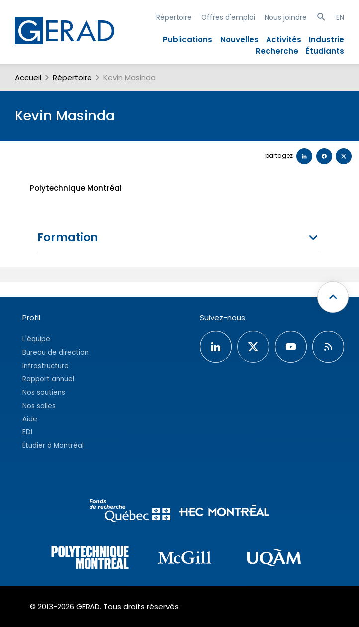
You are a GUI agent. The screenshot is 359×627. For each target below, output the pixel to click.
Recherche (277, 51)
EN (340, 17)
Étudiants (325, 51)
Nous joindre (286, 17)
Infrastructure (45, 366)
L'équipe (36, 339)
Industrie (326, 39)
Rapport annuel (48, 379)
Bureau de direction (55, 352)
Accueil (28, 77)
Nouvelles (239, 39)
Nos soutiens (43, 392)
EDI (27, 432)
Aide (29, 419)
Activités (283, 39)
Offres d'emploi (228, 17)
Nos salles (39, 406)
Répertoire (174, 17)
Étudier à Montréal (53, 445)
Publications (187, 39)
